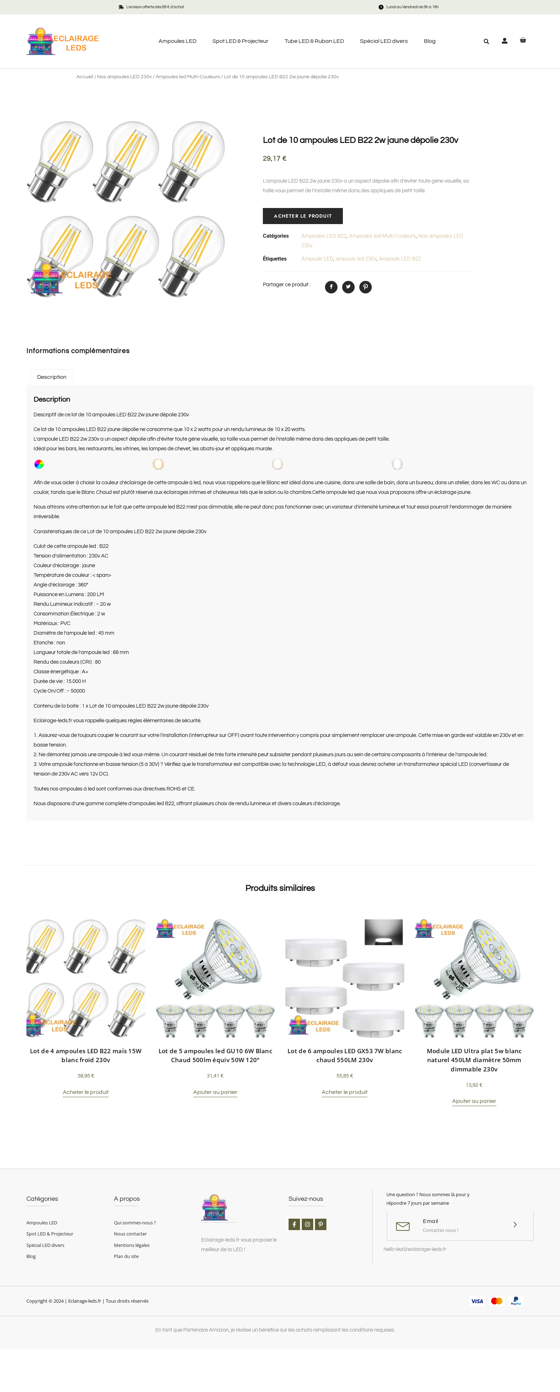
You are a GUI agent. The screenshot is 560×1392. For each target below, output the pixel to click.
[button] (486, 41)
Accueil (84, 76)
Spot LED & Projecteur (240, 41)
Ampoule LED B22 (400, 259)
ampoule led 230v (356, 259)
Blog (430, 41)
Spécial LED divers (384, 41)
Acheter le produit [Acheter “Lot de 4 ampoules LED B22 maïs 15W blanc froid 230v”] (86, 1092)
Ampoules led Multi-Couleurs (188, 76)
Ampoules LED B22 (323, 236)
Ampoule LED (317, 259)
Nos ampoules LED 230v (124, 76)
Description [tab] (51, 377)
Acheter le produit (303, 215)
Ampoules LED (177, 41)
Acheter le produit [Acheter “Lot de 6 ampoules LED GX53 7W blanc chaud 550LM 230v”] (345, 1092)
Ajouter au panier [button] (215, 1092)
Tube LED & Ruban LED (314, 41)
